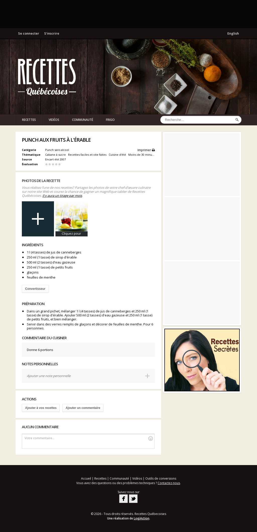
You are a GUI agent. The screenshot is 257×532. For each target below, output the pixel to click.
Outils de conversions (160, 478)
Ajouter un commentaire (83, 408)
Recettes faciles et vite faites (87, 154)
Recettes (29, 120)
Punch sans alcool (57, 150)
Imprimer (146, 150)
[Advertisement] (128, 14)
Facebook (123, 498)
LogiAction (141, 518)
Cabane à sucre (56, 154)
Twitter (133, 498)
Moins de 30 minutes (142, 154)
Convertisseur (35, 289)
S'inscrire (51, 33)
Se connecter (28, 33)
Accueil (86, 478)
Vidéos (54, 120)
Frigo (110, 120)
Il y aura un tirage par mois (62, 195)
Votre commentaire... (89, 438)
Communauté (82, 120)
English (233, 33)
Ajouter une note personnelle (49, 376)
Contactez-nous (169, 483)
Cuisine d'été (118, 154)
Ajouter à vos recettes (40, 408)
